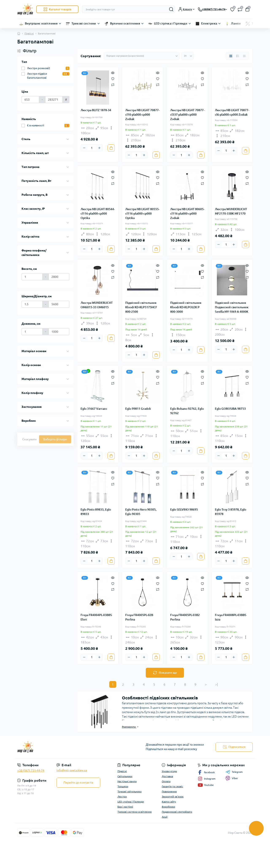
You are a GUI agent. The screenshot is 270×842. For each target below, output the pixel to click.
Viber (231, 778)
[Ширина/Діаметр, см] (32, 304)
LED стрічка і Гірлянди (170, 23)
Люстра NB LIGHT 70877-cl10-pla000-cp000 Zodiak (142, 114)
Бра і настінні (125, 806)
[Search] (171, 9)
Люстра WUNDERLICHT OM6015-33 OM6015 (97, 305)
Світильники (124, 776)
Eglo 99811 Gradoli (138, 408)
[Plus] (99, 148)
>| (216, 684)
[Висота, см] (32, 276)
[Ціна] (30, 99)
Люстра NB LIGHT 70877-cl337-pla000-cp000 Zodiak (187, 114)
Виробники (168, 806)
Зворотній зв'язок (173, 796)
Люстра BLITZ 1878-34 (96, 110)
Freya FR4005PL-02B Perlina (139, 617)
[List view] (237, 56)
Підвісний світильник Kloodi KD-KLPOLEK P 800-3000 (185, 307)
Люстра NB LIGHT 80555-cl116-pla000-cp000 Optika (142, 213)
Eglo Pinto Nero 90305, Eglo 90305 (141, 512)
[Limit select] (187, 56)
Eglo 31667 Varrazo (94, 408)
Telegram (234, 772)
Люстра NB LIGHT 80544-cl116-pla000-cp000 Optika (98, 213)
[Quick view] (112, 72)
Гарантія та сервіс (172, 786)
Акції (164, 816)
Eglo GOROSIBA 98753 (230, 408)
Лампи (236, 23)
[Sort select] (142, 56)
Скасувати (29, 439)
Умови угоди (169, 771)
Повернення (169, 791)
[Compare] (112, 84)
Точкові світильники (129, 791)
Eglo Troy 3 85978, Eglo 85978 (230, 512)
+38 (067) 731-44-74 (30, 770)
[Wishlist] (112, 78)
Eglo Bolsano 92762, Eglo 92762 (187, 411)
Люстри (122, 796)
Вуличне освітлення (125, 23)
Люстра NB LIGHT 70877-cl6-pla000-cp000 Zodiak (232, 112)
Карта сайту (169, 801)
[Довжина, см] (32, 331)
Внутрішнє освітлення (41, 23)
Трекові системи (84, 23)
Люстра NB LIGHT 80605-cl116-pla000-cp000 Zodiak (187, 213)
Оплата (166, 781)
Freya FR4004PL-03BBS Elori (96, 617)
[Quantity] (92, 147)
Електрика (209, 23)
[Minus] (84, 148)
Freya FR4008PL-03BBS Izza (230, 617)
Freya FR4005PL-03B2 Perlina (185, 617)
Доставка (167, 776)
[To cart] (111, 147)
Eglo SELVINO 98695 (184, 509)
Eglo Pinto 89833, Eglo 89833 (96, 512)
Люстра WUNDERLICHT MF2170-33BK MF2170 (231, 211)
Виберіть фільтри (55, 439)
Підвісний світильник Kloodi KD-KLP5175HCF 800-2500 (141, 307)
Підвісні (29, 33)
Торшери (122, 786)
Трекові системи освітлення (134, 811)
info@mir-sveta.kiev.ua (72, 770)
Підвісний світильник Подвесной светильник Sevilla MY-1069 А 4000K (231, 307)
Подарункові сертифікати (177, 811)
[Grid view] (231, 56)
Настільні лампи (127, 781)
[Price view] (244, 56)
